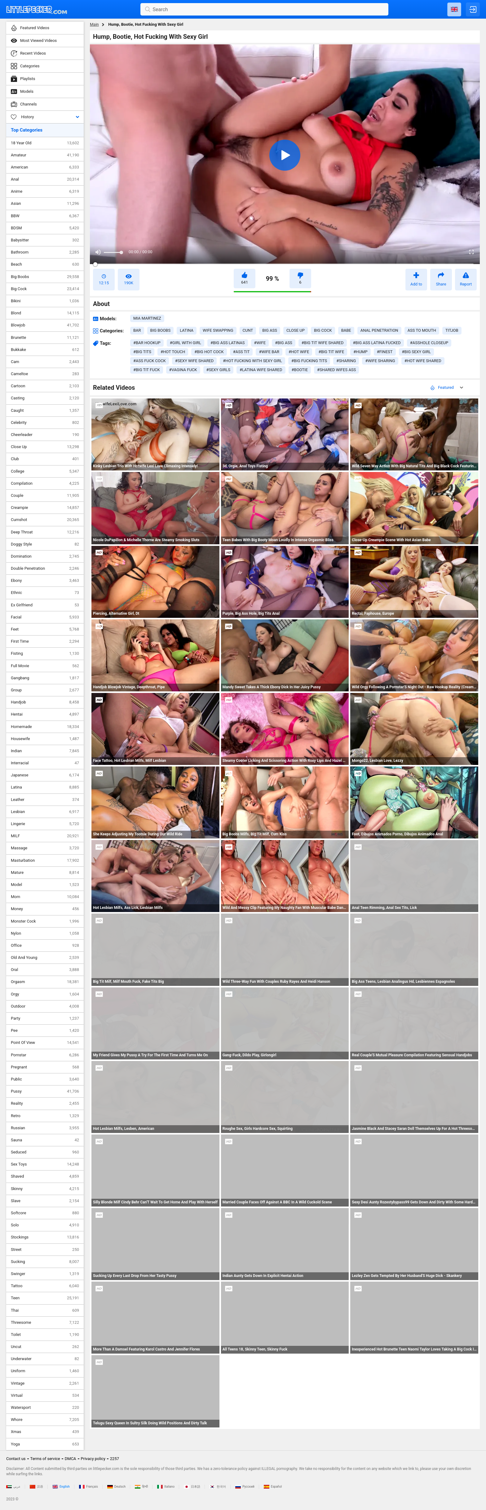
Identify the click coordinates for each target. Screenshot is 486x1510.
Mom (45, 897)
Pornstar (45, 1055)
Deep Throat (45, 532)
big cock (323, 330)
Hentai (45, 714)
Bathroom (45, 252)
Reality (45, 1103)
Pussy (45, 1091)
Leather (45, 799)
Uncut (45, 1347)
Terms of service (45, 1458)
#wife (260, 342)
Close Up (45, 447)
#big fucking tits (309, 360)
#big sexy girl (416, 351)
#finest (385, 351)
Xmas (45, 1432)
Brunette (45, 337)
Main (94, 24)
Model (45, 885)
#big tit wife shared (323, 342)
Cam (45, 362)
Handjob (45, 702)
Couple (45, 495)
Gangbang (45, 678)
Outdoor (45, 1006)
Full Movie (45, 666)
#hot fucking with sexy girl (252, 360)
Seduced (45, 1152)
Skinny (45, 1189)
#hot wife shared (422, 360)
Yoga (45, 1444)
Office (45, 945)
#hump (360, 351)
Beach (45, 264)
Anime (45, 191)
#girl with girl (185, 342)
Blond (45, 313)
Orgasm (45, 982)
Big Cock (45, 289)
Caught (45, 410)
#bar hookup (147, 342)
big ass (269, 330)
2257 (114, 1458)
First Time (45, 641)
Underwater (45, 1359)
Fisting (45, 653)
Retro (45, 1116)
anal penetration (379, 330)
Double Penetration (45, 568)
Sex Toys (45, 1164)
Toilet (45, 1334)
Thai (45, 1310)
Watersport (45, 1407)
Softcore (45, 1213)
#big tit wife (331, 351)
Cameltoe (45, 374)
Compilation (45, 483)
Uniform (45, 1371)
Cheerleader (45, 435)
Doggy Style (45, 544)
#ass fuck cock (149, 360)
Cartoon (45, 386)
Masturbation (45, 860)
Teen (45, 1298)
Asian (45, 203)
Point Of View (45, 1042)
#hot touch (173, 351)
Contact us (16, 1458)
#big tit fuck (146, 369)
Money (45, 909)
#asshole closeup (429, 342)
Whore (45, 1419)
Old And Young (45, 957)
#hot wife (299, 351)
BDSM (45, 228)
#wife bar (269, 351)
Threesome (45, 1322)
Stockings (45, 1237)
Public (45, 1079)
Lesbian (45, 812)
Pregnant (45, 1067)
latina (186, 330)
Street (45, 1249)
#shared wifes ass (336, 369)
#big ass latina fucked (377, 342)
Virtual (45, 1395)
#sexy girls (218, 369)
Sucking (45, 1262)
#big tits (142, 351)
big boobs (160, 330)
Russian (45, 1128)
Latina (45, 787)
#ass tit (241, 351)
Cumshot (45, 520)
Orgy (45, 994)
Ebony (45, 580)
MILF (45, 836)
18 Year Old (45, 143)
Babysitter (45, 240)
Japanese (45, 775)
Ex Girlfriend (45, 605)
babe (346, 330)
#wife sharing (380, 360)
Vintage (45, 1383)
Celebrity (45, 422)
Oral (45, 970)
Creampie (45, 507)
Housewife (45, 739)
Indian (45, 751)
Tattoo (45, 1286)
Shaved (45, 1176)
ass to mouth (422, 330)
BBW (45, 216)
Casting (45, 398)
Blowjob (45, 325)
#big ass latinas (227, 342)
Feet (45, 629)
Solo (45, 1225)
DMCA (70, 1458)
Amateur (45, 155)
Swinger (45, 1274)
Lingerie (45, 824)
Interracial (45, 763)
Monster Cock (45, 921)
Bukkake (45, 350)
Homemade (45, 727)
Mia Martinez (147, 318)
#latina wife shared (261, 369)
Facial (45, 617)
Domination (45, 556)
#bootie (300, 369)
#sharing (346, 360)
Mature (45, 872)
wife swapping (218, 330)
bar (137, 330)
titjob (451, 330)
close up (295, 330)
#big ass (283, 342)
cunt (248, 330)
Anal (45, 179)
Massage (45, 848)
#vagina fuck (183, 369)
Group (45, 690)
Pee (45, 1030)
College (45, 471)
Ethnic (45, 592)
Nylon (45, 933)
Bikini (45, 301)
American (45, 167)
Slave (45, 1201)
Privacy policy (93, 1458)
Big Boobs (45, 277)
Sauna (45, 1140)
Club (45, 459)
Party (45, 1018)
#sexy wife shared (194, 360)
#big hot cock (209, 351)
